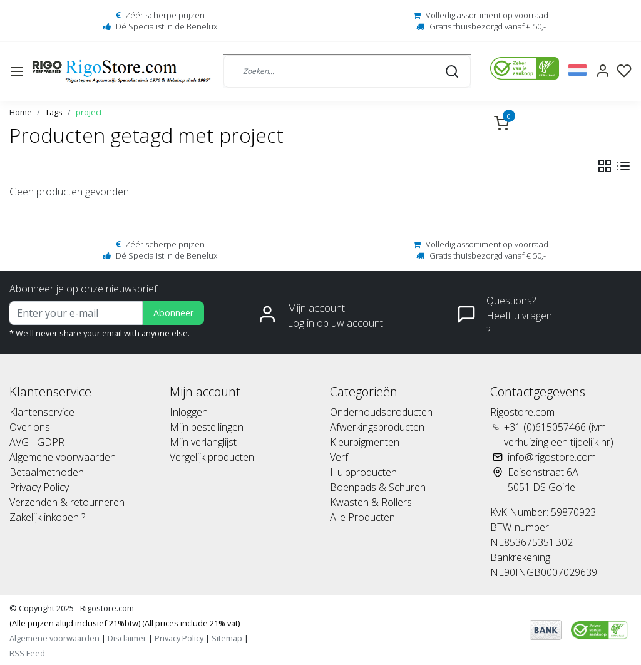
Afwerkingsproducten (377, 427)
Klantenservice (41, 412)
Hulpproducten (363, 472)
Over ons (29, 427)
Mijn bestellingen (207, 427)
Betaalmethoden (46, 472)
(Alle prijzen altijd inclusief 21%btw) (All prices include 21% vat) (124, 623)
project (89, 112)
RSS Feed (27, 653)
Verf (339, 457)
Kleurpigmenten (364, 442)
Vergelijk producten (212, 457)
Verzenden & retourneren (67, 502)
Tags (54, 112)
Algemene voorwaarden (62, 457)
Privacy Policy (39, 487)
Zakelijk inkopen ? (47, 517)
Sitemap (227, 638)
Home (20, 112)
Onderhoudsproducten (381, 412)
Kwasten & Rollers (371, 502)
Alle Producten (362, 517)
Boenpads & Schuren (378, 487)
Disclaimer (127, 638)
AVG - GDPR (36, 442)
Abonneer (173, 313)
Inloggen (189, 412)
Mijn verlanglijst (203, 442)
